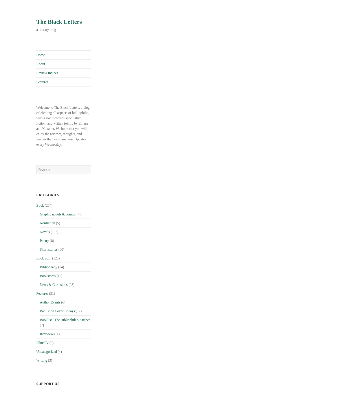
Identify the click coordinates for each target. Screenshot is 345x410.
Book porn (43, 258)
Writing (41, 360)
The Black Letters (59, 21)
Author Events (50, 302)
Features (42, 82)
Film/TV (42, 343)
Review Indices (47, 73)
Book (40, 205)
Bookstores (48, 276)
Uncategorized (46, 351)
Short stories (48, 249)
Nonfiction (47, 223)
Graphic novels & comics (58, 214)
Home (40, 55)
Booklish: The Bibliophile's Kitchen (65, 320)
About (40, 64)
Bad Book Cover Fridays (57, 311)
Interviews (47, 334)
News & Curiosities (54, 285)
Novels (45, 232)
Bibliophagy (48, 267)
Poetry (44, 241)
